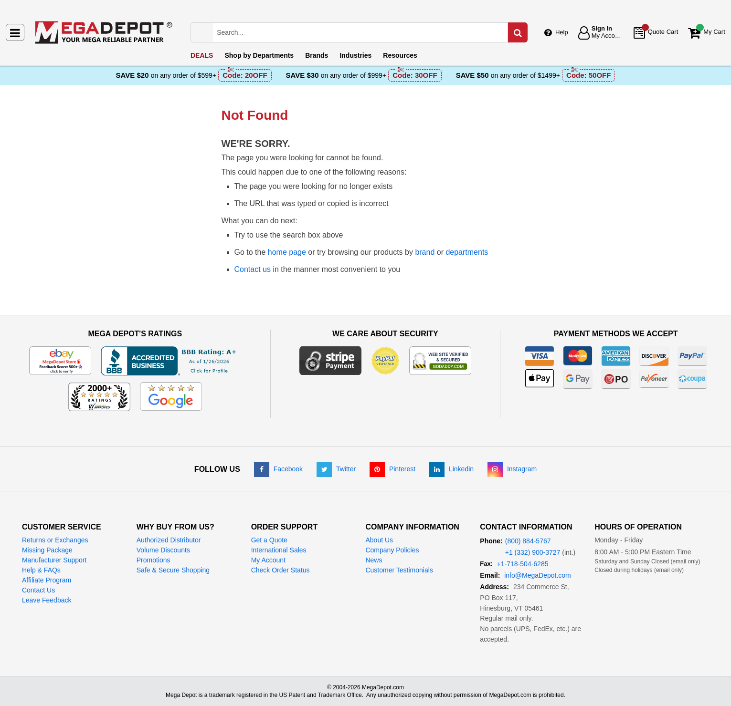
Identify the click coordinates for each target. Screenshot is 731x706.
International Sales (279, 550)
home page (287, 252)
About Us (379, 540)
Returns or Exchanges (55, 540)
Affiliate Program (46, 580)
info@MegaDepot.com (537, 575)
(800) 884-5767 (528, 541)
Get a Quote (269, 540)
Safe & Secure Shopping (173, 570)
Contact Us (38, 590)
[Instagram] (512, 469)
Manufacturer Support (54, 560)
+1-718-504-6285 (523, 564)
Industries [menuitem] (355, 55)
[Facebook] (278, 469)
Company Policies (392, 550)
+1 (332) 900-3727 (533, 552)
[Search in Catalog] (518, 32)
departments (466, 252)
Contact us (252, 269)
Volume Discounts (163, 550)
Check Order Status (280, 570)
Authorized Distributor (169, 540)
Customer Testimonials (399, 570)
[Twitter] (336, 469)
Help (561, 32)
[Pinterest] (392, 469)
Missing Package (47, 550)
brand (424, 252)
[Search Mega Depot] (368, 32)
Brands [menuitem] (316, 55)
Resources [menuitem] (400, 55)
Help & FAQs (41, 570)
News (373, 560)
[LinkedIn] (451, 469)
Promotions (153, 560)
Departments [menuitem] (259, 55)
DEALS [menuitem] (202, 55)
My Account (268, 560)
